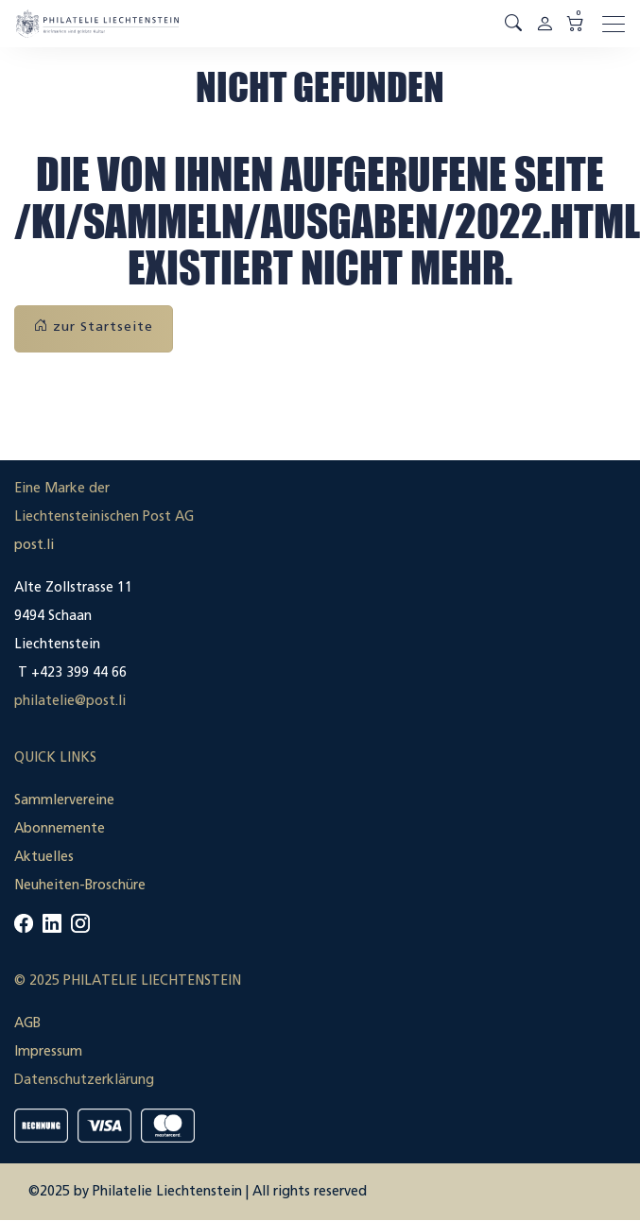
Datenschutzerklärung (84, 1080)
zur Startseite (93, 326)
